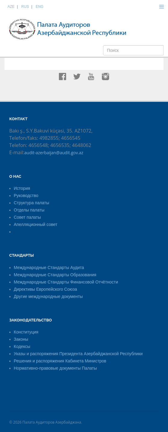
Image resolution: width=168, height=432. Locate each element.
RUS (25, 7)
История (22, 188)
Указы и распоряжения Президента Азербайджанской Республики (78, 353)
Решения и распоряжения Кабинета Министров (60, 360)
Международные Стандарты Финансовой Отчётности (66, 282)
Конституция (26, 332)
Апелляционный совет (35, 224)
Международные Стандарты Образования (55, 274)
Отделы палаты (29, 210)
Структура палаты (31, 202)
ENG (40, 7)
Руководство (26, 195)
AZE (11, 7)
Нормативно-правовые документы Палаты (55, 368)
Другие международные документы (48, 296)
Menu (161, 6)
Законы (21, 339)
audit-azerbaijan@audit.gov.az (53, 152)
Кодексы (22, 346)
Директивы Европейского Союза (45, 289)
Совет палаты (27, 217)
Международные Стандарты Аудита (49, 267)
